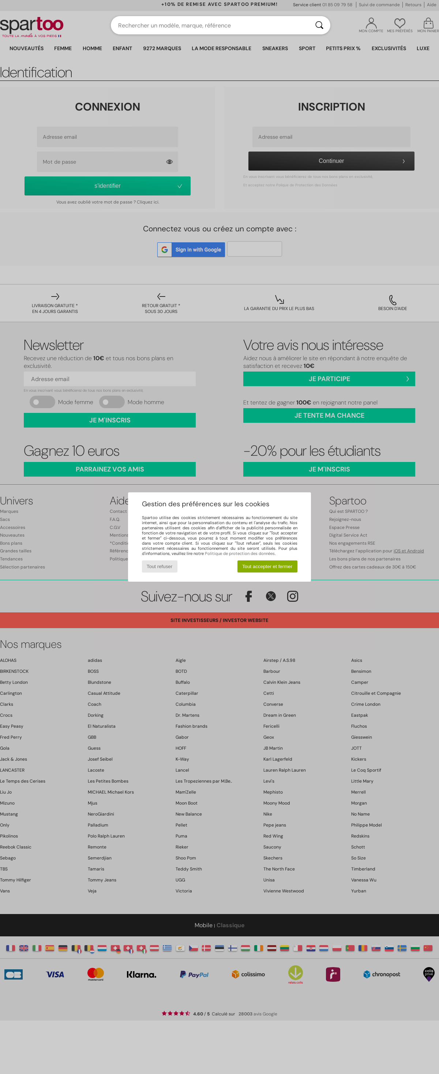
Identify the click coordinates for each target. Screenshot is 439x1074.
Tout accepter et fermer (267, 566)
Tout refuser (159, 566)
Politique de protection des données (240, 553)
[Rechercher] (319, 25)
